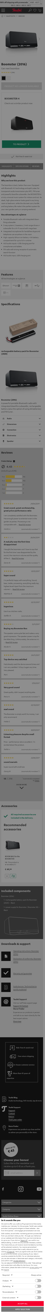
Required (6, 1275)
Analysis (5, 1280)
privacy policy (34, 1267)
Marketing (6, 1286)
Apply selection (22, 1309)
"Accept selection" (19, 1261)
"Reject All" (24, 1240)
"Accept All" (11, 1252)
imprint (6, 1270)
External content (8, 1297)
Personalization (8, 1292)
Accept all (23, 1303)
